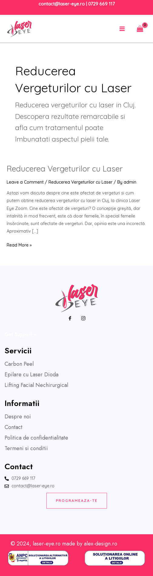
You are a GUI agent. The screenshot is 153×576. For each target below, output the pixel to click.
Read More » (19, 244)
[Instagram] (83, 318)
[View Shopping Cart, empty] (140, 29)
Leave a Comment (25, 182)
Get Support (21, 334)
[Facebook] (70, 318)
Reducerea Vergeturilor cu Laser (65, 169)
